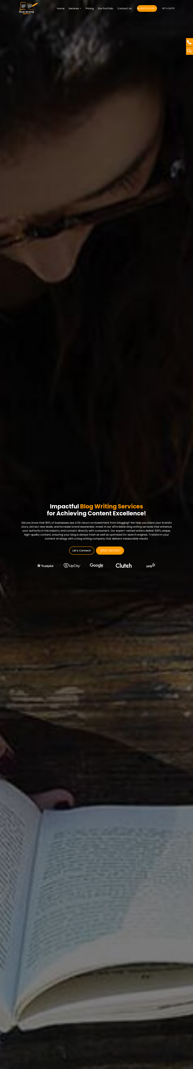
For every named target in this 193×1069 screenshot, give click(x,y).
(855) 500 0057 (147, 8)
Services (75, 8)
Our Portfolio (105, 8)
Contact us (124, 8)
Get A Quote (168, 8)
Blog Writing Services (111, 506)
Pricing (90, 8)
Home (60, 8)
